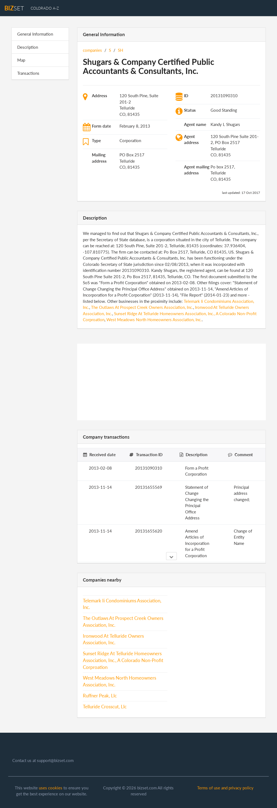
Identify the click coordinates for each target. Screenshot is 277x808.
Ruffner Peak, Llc (100, 695)
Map (21, 59)
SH (120, 50)
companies (92, 50)
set (14, 8)
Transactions (28, 73)
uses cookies (50, 787)
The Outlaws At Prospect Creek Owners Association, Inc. (142, 307)
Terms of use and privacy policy (225, 787)
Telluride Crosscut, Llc (105, 706)
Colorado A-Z (45, 8)
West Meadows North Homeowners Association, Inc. (154, 319)
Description (27, 47)
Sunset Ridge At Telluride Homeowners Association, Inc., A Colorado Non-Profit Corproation (123, 660)
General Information (35, 33)
